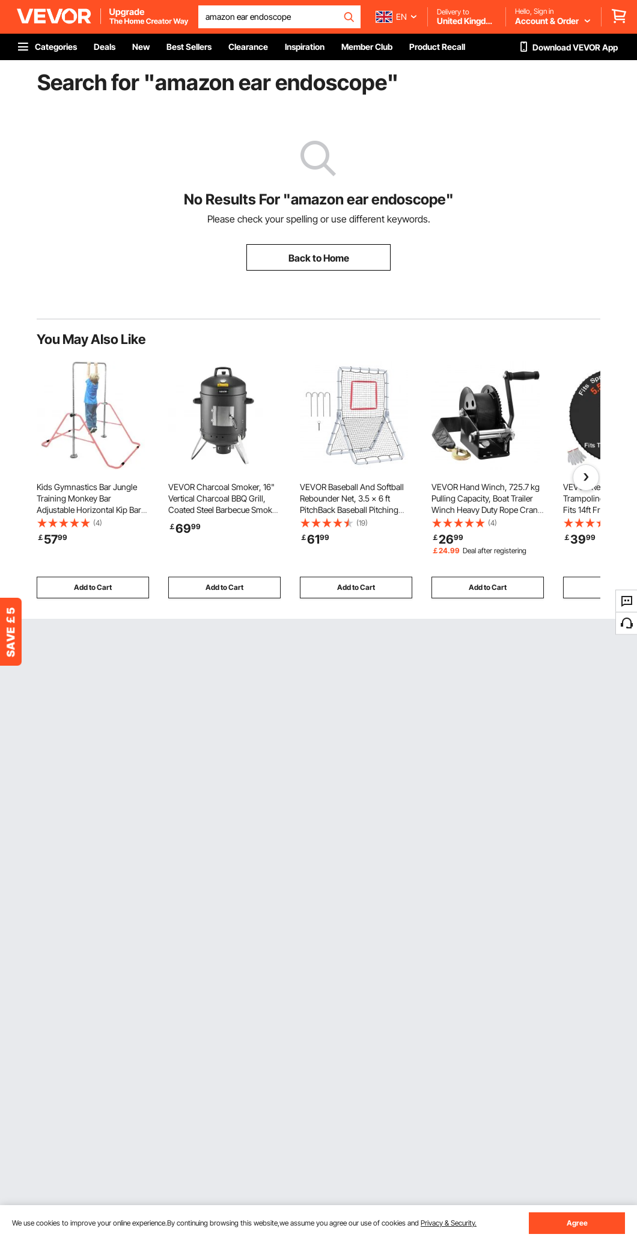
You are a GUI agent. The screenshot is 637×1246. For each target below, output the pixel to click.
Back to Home (318, 258)
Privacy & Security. (449, 1222)
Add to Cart (93, 587)
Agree (577, 1222)
